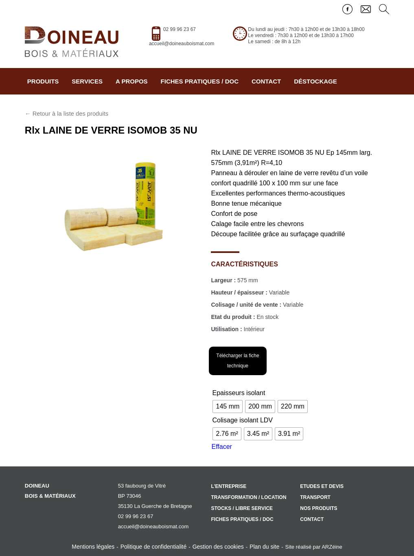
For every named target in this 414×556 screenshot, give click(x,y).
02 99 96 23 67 (179, 29)
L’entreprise (228, 486)
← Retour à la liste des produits (66, 113)
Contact (266, 81)
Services (87, 81)
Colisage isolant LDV (242, 420)
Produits (43, 81)
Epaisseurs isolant (238, 392)
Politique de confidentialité (153, 546)
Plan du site (264, 546)
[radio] (227, 406)
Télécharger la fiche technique (237, 361)
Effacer (221, 446)
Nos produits (318, 508)
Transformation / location (248, 497)
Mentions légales (93, 546)
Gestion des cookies (218, 546)
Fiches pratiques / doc (200, 81)
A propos (132, 81)
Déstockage (315, 81)
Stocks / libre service (242, 508)
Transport (315, 497)
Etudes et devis (322, 486)
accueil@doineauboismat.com (181, 43)
